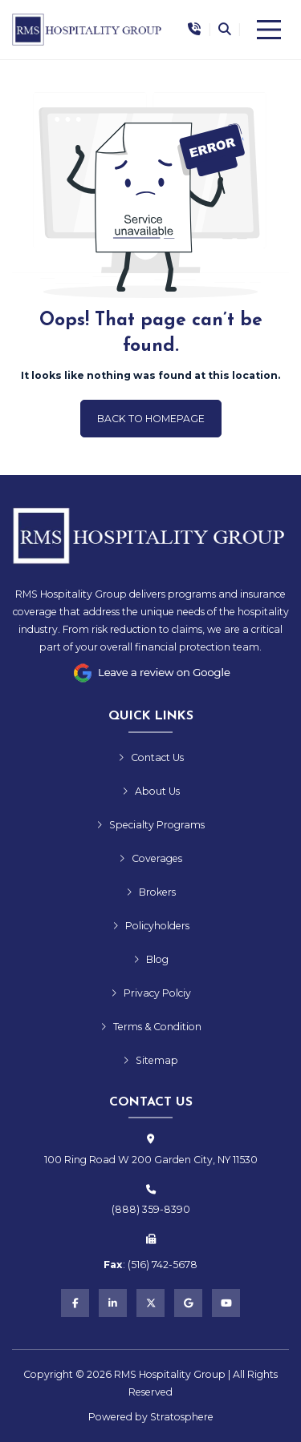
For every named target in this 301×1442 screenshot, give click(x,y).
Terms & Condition (150, 1027)
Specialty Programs (150, 825)
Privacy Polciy (151, 993)
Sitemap (150, 1060)
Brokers (151, 892)
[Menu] (269, 30)
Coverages (150, 858)
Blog (151, 959)
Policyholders (150, 926)
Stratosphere (182, 1417)
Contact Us (151, 757)
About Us (151, 791)
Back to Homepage (151, 419)
